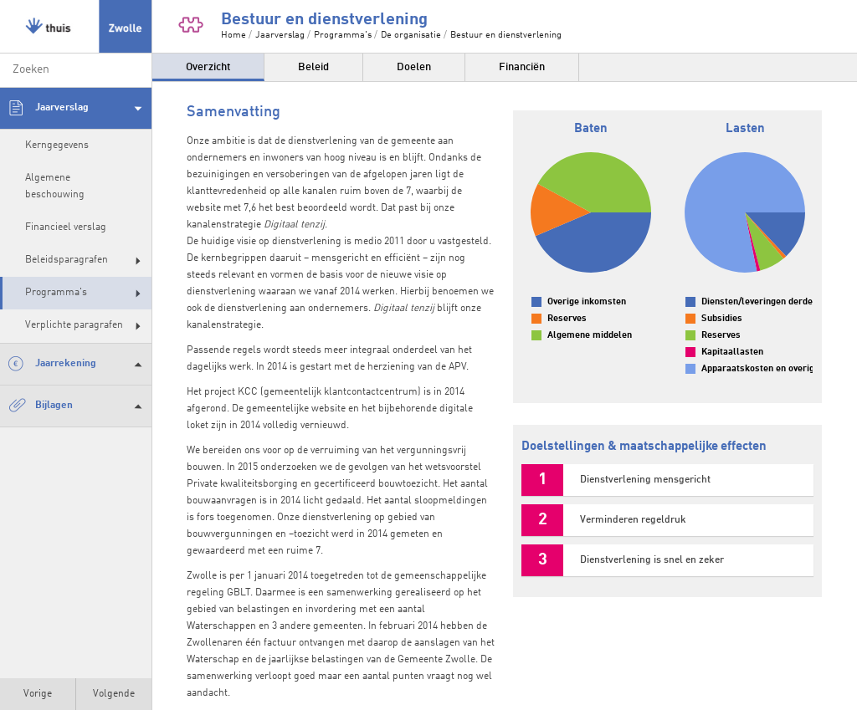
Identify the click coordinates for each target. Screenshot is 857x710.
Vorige (37, 694)
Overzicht (208, 67)
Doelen (414, 67)
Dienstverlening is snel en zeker (652, 560)
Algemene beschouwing (55, 186)
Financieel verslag (65, 227)
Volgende (114, 694)
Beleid (313, 67)
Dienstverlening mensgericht (645, 480)
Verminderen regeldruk (633, 520)
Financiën (522, 67)
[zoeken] (76, 70)
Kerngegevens (57, 145)
